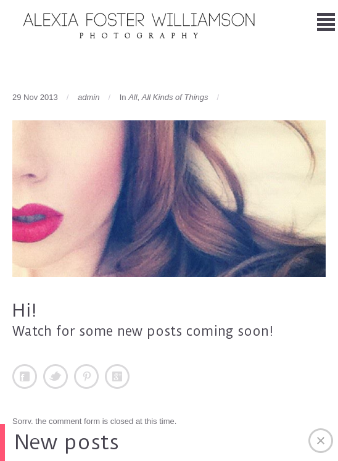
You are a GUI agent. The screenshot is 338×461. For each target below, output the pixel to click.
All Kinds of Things (175, 97)
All (132, 97)
